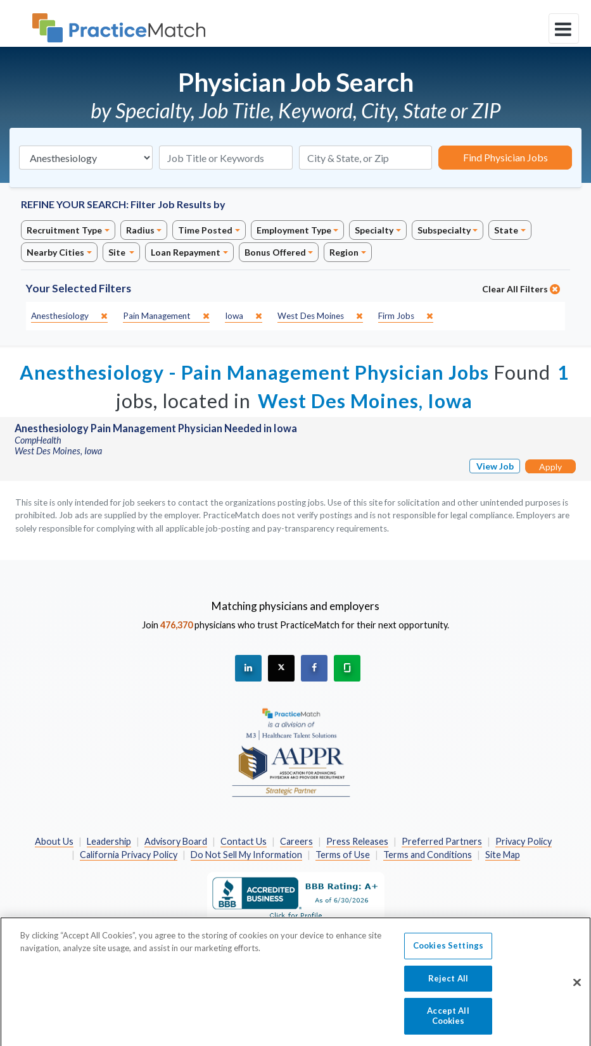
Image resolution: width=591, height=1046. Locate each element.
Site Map (502, 854)
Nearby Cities (55, 252)
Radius (140, 230)
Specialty (374, 230)
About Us (54, 841)
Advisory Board (175, 841)
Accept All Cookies (448, 1022)
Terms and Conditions (427, 854)
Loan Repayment (185, 252)
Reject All (448, 985)
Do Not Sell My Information (246, 854)
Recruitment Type (64, 230)
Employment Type (294, 230)
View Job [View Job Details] (495, 466)
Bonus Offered (275, 252)
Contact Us (243, 841)
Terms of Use (342, 854)
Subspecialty (444, 230)
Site (117, 252)
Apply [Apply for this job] (550, 466)
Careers (296, 841)
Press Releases (357, 841)
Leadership (109, 841)
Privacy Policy (523, 841)
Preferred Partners (442, 841)
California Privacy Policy (128, 854)
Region (344, 252)
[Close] (577, 988)
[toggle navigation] (564, 28)
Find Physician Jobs (505, 157)
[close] (69, 316)
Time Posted (205, 230)
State (506, 230)
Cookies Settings (448, 952)
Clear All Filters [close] (521, 288)
